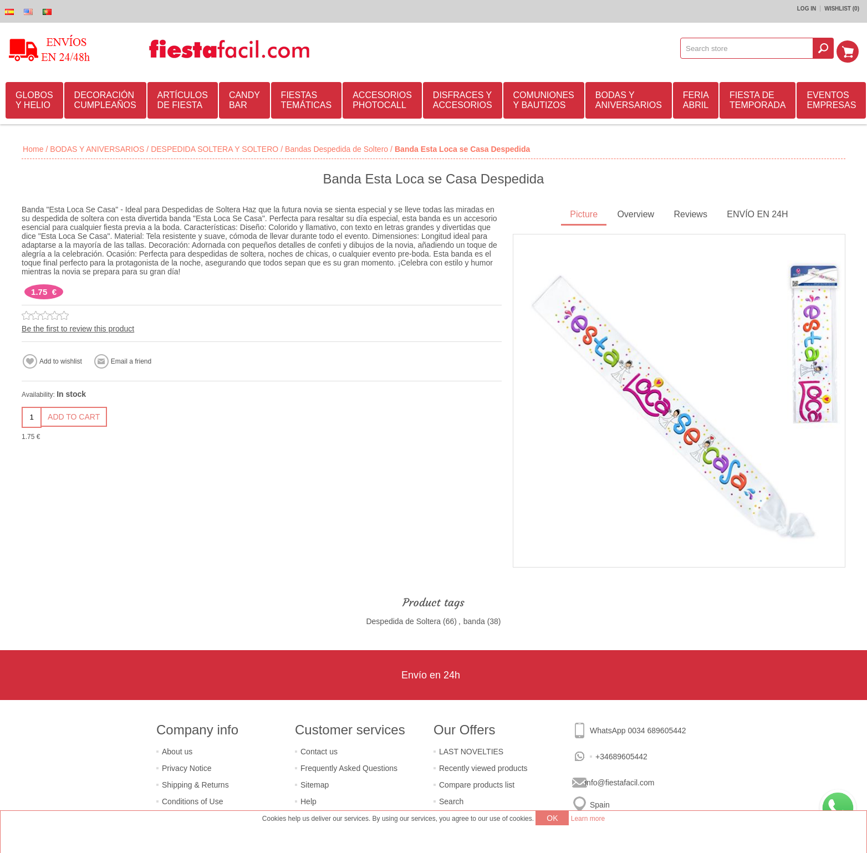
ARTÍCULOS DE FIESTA (182, 98)
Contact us (319, 749)
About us (177, 749)
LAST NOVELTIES (471, 749)
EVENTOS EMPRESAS (831, 98)
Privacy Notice (186, 766)
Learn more (588, 819)
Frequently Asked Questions (348, 766)
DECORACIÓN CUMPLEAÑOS (105, 98)
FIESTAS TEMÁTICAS (306, 98)
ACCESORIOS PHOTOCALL (382, 98)
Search (451, 799)
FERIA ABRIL (696, 98)
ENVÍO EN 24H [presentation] (757, 212)
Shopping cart (850, 48)
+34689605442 (621, 754)
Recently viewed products (483, 766)
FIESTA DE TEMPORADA (758, 98)
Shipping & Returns (195, 783)
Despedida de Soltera (403, 619)
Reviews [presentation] (690, 212)
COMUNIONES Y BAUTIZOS (543, 98)
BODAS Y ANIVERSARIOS (628, 98)
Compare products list (476, 783)
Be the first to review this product (78, 327)
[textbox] (750, 48)
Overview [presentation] (635, 212)
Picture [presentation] (584, 212)
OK (552, 818)
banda (474, 619)
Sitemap (314, 783)
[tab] (583, 213)
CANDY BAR (244, 98)
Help (308, 799)
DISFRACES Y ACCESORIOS (462, 98)
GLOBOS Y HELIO (34, 98)
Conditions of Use (192, 799)
